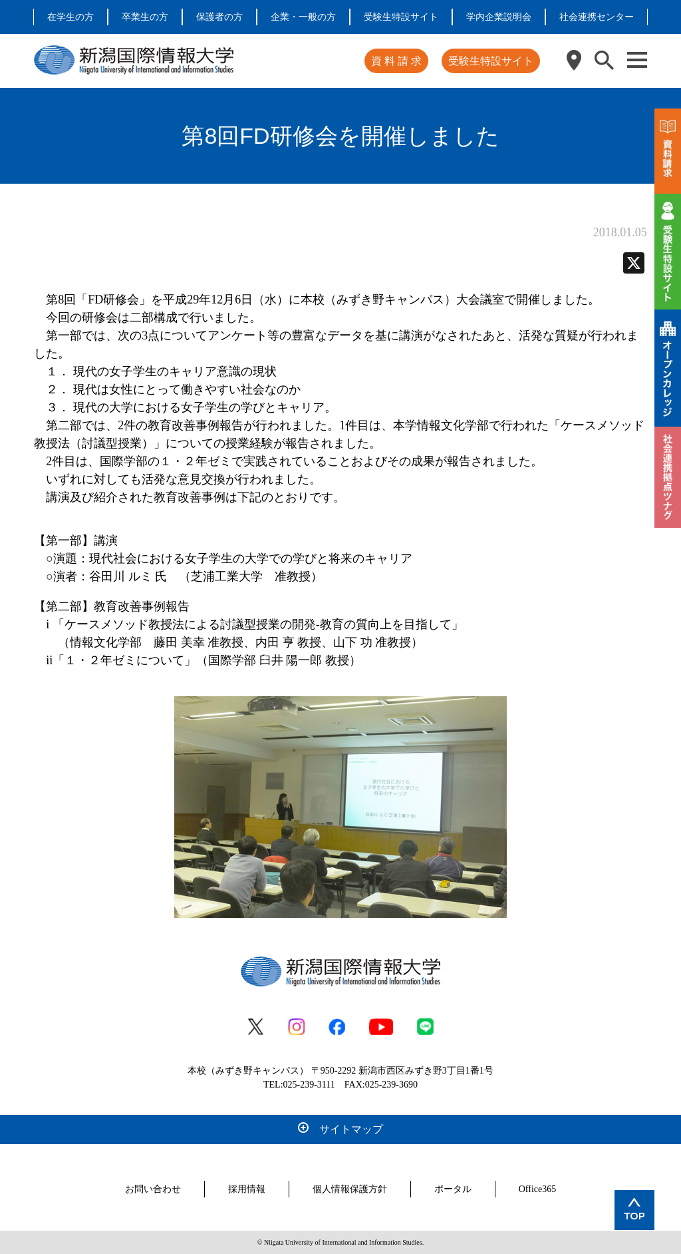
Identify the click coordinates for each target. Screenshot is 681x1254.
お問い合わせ (153, 1189)
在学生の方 (70, 17)
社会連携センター (596, 17)
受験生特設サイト (401, 17)
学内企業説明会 (498, 17)
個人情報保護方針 (350, 1189)
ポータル (453, 1189)
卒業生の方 (145, 17)
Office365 (538, 1189)
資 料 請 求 (396, 61)
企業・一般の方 (303, 17)
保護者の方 (219, 17)
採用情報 (246, 1189)
